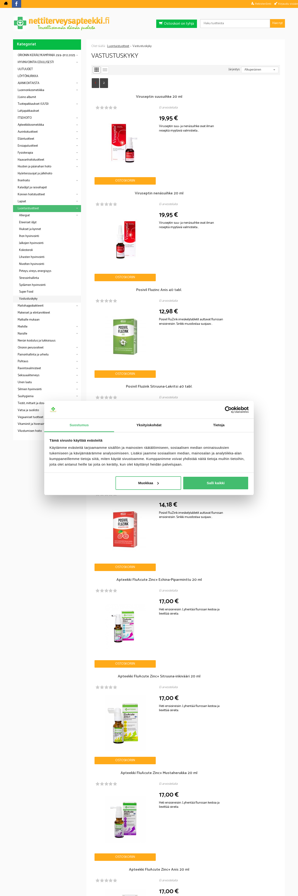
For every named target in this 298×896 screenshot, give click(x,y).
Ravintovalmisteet (29, 368)
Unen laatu (25, 382)
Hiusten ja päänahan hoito (34, 166)
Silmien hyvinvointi (30, 389)
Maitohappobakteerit (31, 305)
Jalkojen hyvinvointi (31, 243)
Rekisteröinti (263, 4)
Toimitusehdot (179, 863)
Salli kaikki (216, 483)
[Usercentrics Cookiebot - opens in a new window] (228, 409)
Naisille (22, 333)
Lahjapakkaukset (28, 110)
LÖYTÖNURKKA (28, 76)
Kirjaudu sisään (288, 4)
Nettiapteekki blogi (33, 697)
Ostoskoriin (107, 144)
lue (174, 833)
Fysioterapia (25, 152)
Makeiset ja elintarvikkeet (34, 312)
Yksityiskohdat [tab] (148, 425)
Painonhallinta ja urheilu (33, 354)
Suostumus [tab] (79, 425)
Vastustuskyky (28, 298)
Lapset (22, 201)
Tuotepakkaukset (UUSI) (33, 103)
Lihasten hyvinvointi (31, 257)
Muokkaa (148, 483)
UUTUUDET (25, 69)
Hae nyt (277, 23)
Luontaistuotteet (28, 208)
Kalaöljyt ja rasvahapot (32, 187)
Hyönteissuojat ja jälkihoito (35, 173)
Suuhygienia (26, 396)
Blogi (124, 863)
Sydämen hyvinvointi (32, 285)
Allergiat (24, 215)
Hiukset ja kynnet (30, 229)
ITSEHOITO (25, 117)
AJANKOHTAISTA (28, 83)
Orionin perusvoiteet (31, 347)
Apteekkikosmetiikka (31, 124)
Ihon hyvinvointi (29, 236)
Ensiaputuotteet (28, 145)
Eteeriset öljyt (28, 222)
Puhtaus (23, 361)
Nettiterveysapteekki (97, 863)
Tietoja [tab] (219, 425)
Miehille (22, 326)
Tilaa (176, 826)
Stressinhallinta (29, 278)
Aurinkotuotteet (28, 131)
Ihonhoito (24, 180)
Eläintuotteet (26, 138)
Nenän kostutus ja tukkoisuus (36, 340)
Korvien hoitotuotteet (31, 194)
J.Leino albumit (27, 97)
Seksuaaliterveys (28, 375)
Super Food (26, 291)
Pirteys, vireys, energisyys (35, 271)
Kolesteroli (26, 250)
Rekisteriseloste (148, 863)
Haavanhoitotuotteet (31, 159)
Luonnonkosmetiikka (31, 90)
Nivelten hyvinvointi (31, 264)
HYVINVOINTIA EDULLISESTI (36, 62)
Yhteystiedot (207, 863)
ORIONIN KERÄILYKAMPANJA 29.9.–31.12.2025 (46, 55)
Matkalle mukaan (29, 319)
